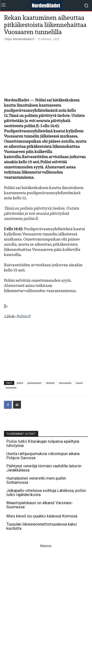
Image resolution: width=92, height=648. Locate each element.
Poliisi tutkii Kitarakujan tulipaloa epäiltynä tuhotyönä (42, 443)
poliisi (20, 382)
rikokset (50, 382)
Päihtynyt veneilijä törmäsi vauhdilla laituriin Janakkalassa (43, 468)
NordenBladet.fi (23, 39)
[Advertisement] (46, 68)
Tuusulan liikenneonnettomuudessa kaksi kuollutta (41, 526)
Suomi (79, 382)
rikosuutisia (65, 382)
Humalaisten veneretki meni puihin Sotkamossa (36, 480)
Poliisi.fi (23, 316)
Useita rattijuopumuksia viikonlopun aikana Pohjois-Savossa (43, 456)
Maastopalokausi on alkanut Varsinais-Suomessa (39, 505)
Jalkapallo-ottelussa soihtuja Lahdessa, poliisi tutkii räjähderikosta (46, 493)
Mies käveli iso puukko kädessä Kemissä (41, 516)
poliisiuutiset (34, 382)
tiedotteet (11, 387)
